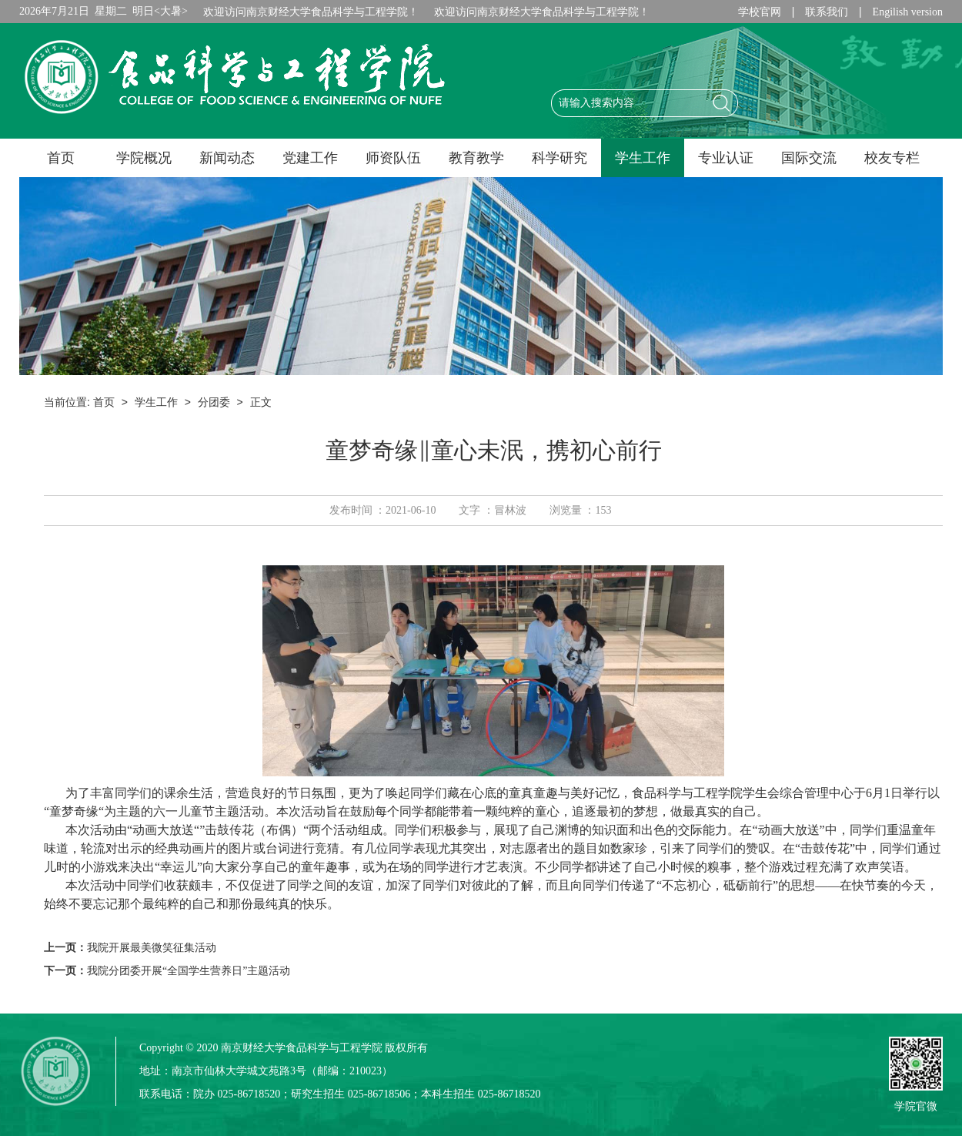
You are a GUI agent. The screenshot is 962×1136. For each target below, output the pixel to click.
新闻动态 (227, 158)
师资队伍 (393, 158)
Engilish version (908, 12)
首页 (61, 158)
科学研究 (559, 158)
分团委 (214, 402)
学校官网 (759, 12)
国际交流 (809, 158)
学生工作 (642, 158)
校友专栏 (892, 158)
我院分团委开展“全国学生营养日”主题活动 (188, 971)
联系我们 (826, 12)
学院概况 (144, 158)
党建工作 (310, 158)
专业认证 (725, 158)
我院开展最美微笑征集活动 (151, 947)
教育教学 (476, 158)
